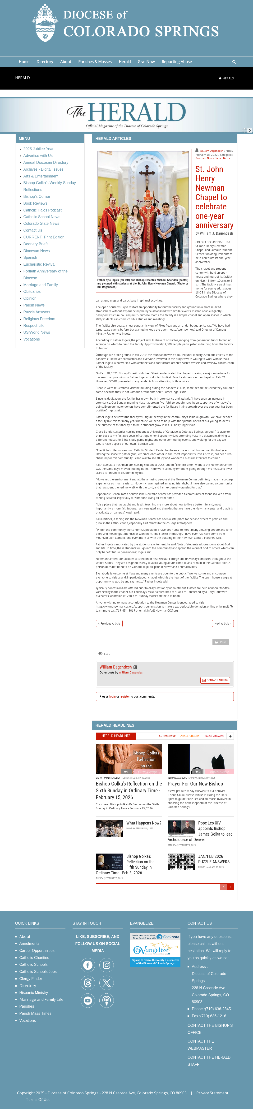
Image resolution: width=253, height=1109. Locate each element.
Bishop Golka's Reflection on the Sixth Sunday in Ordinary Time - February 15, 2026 (129, 790)
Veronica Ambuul (177, 778)
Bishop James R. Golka (108, 778)
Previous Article (110, 623)
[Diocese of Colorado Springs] (126, 22)
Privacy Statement (212, 1093)
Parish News (222, 158)
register (125, 696)
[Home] (220, 78)
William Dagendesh (211, 150)
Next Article (222, 623)
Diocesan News (204, 158)
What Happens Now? (143, 822)
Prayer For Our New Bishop (195, 784)
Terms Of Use (38, 1099)
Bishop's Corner (147, 771)
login (112, 696)
